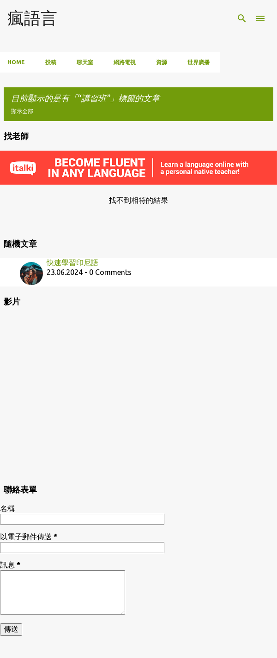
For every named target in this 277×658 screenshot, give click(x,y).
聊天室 (85, 62)
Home (16, 62)
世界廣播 (198, 62)
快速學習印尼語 (72, 262)
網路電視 (125, 62)
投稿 (50, 62)
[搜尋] (241, 18)
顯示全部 (22, 111)
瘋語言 (32, 17)
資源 (161, 62)
